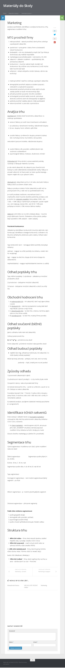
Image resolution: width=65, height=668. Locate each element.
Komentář (12, 631)
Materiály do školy (18, 5)
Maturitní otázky (13, 13)
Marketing (44, 586)
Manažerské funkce (13, 586)
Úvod (4, 13)
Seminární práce (26, 13)
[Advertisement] (32, 609)
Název (11, 642)
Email (35, 642)
